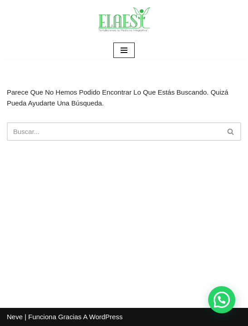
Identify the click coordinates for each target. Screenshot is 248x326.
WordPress (106, 317)
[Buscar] (114, 131)
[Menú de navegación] (124, 50)
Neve (15, 317)
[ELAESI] (124, 20)
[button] (221, 299)
